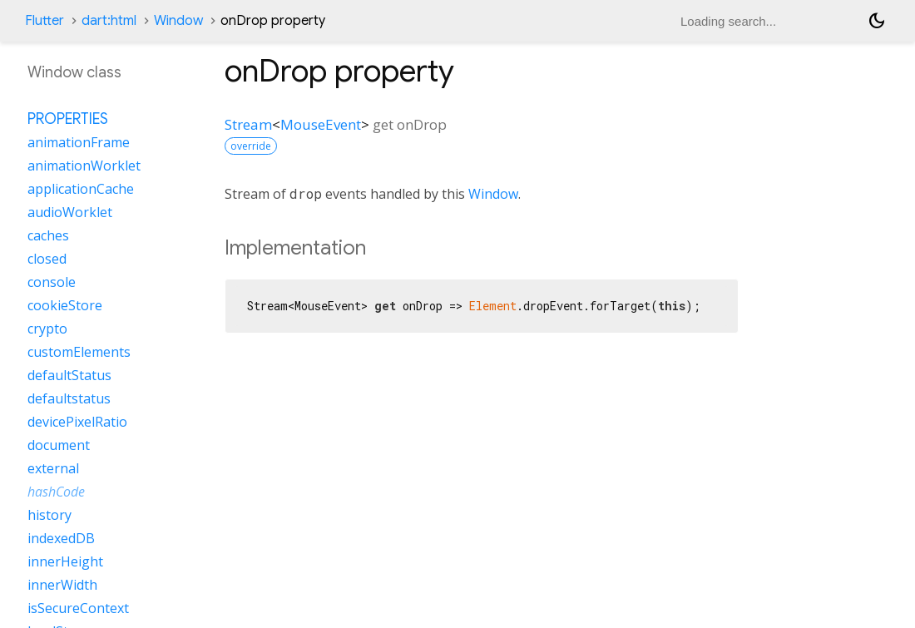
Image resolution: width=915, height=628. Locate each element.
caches (48, 235)
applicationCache (80, 189)
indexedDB (61, 538)
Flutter (44, 20)
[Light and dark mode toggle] (876, 20)
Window (178, 20)
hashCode (56, 491)
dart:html (109, 20)
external (53, 468)
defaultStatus (69, 375)
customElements (79, 352)
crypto (47, 328)
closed (47, 259)
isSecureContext (78, 608)
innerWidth (62, 585)
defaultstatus (69, 398)
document (58, 445)
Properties (67, 119)
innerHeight (65, 561)
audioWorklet (69, 212)
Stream (248, 124)
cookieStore (64, 305)
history (49, 515)
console (51, 282)
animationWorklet (84, 165)
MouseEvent (320, 124)
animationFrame (78, 142)
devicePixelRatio (77, 422)
